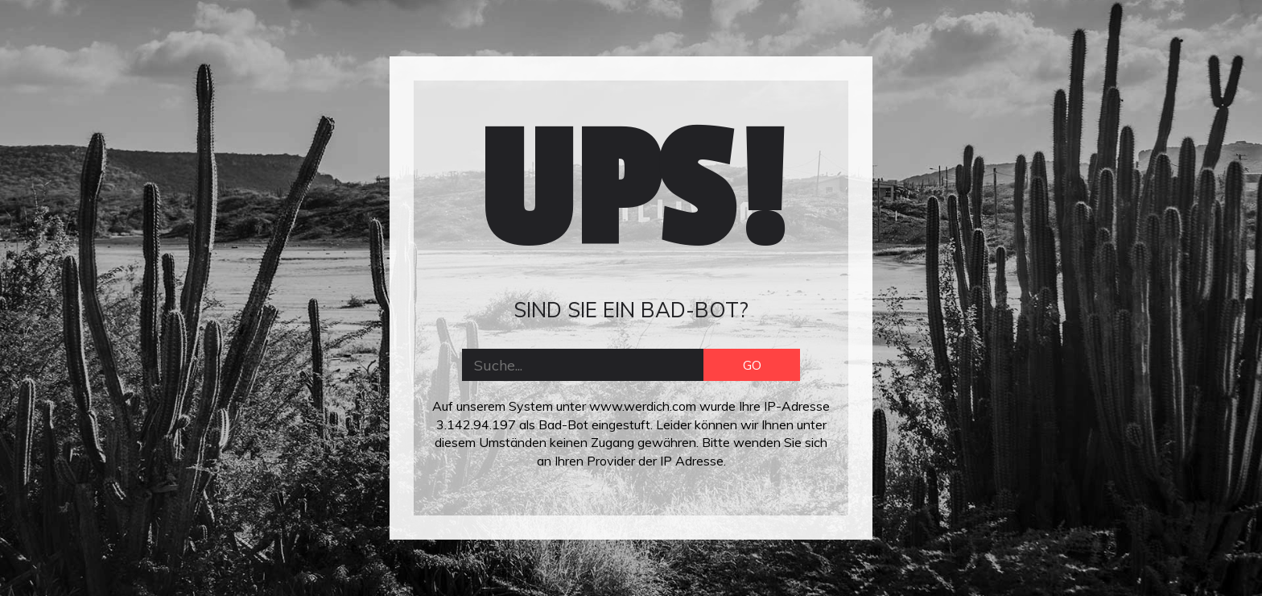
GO (752, 365)
